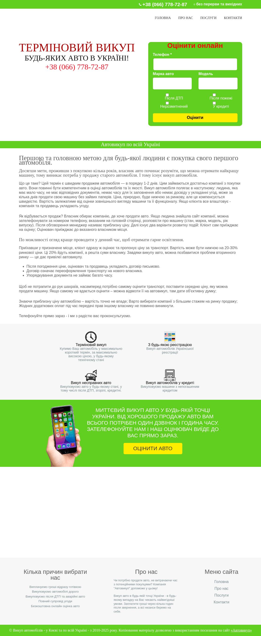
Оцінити (195, 117)
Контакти (233, 18)
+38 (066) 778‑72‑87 (164, 4)
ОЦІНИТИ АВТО (152, 448)
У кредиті (221, 106)
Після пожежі (221, 98)
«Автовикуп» (241, 630)
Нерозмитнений (174, 106)
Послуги (208, 18)
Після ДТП (174, 98)
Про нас (185, 18)
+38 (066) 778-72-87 (130, 514)
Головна (163, 18)
